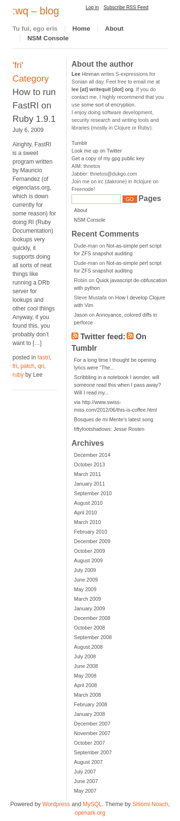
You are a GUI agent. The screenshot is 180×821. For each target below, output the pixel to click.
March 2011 (87, 474)
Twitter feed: (103, 337)
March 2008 (87, 695)
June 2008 (86, 666)
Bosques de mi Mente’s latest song (113, 419)
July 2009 (85, 570)
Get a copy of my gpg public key (108, 158)
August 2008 (88, 647)
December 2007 (92, 723)
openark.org (89, 812)
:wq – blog (35, 11)
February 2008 (90, 704)
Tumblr (79, 143)
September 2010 (93, 493)
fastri (43, 357)
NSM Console (48, 38)
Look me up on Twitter (97, 151)
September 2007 (93, 752)
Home (81, 28)
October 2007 (89, 743)
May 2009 (85, 589)
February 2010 (90, 532)
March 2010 (87, 522)
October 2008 (89, 628)
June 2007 (86, 781)
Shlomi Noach (150, 804)
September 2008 (93, 637)
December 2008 (92, 618)
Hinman (85, 74)
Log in (91, 7)
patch (28, 366)
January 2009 (89, 608)
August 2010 (88, 503)
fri (14, 366)
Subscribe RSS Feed (126, 7)
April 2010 (85, 512)
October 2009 (89, 551)
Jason (80, 315)
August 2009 (88, 560)
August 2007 (88, 762)
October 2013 (89, 464)
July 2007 (85, 771)
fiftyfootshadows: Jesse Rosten (109, 429)
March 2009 (87, 599)
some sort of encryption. (108, 104)
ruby (18, 374)
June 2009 (86, 580)
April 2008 (85, 685)
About (114, 28)
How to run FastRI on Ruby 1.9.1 (34, 105)
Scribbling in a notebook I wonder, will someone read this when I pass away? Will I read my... (117, 384)
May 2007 (85, 791)
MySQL (92, 804)
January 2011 (89, 484)
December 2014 (92, 455)
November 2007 (92, 733)
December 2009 (92, 541)
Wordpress (56, 804)
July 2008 (85, 656)
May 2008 (85, 675)
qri (41, 366)
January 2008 (89, 714)
